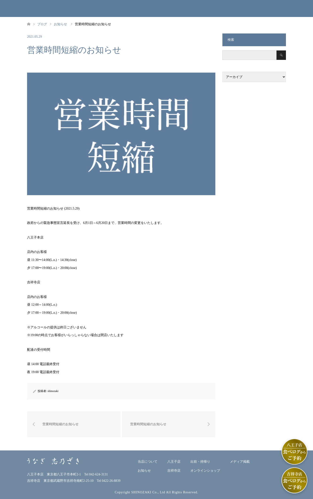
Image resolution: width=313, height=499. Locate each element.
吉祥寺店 (176, 8)
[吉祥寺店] (294, 480)
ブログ (42, 24)
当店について (82, 8)
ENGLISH (297, 8)
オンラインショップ (228, 8)
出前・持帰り (203, 8)
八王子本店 (144, 8)
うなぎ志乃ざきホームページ (24, 10)
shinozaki (53, 391)
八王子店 (174, 461)
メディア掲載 (263, 8)
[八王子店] (294, 452)
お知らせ (115, 8)
